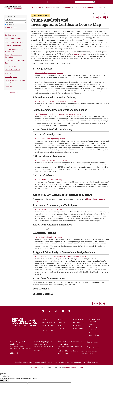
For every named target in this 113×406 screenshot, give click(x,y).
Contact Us (45, 319)
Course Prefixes (10, 66)
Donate (60, 319)
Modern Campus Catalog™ (74, 367)
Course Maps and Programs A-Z (15, 62)
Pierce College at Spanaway (90, 347)
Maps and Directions (48, 322)
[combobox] (92, 13)
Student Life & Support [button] (84, 7)
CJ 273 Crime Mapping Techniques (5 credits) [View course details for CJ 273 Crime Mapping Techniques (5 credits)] (52, 160)
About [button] (101, 7)
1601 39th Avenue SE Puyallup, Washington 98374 (43, 345)
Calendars (61, 328)
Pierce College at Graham (89, 342)
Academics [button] (67, 7)
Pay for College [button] (52, 7)
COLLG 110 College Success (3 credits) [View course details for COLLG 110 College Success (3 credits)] (49, 73)
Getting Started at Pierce (14, 42)
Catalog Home (10, 35)
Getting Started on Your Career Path (13, 56)
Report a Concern (79, 322)
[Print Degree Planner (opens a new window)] (93, 17)
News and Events (47, 330)
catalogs (34, 367)
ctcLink (44, 2)
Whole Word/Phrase (12, 25)
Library (60, 325)
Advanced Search (11, 27)
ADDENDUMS (10, 73)
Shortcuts (35, 2)
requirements (79, 54)
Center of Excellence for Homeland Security (89, 353)
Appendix (8, 86)
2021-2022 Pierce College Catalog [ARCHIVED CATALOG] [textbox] (91, 13)
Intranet (71, 2)
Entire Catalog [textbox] (9, 19)
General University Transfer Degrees (15, 81)
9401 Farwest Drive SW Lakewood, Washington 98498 (20, 347)
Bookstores (61, 322)
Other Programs (11, 77)
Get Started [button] (36, 7)
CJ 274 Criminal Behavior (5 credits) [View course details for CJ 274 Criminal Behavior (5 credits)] (48, 180)
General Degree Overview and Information (14, 50)
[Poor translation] (6, 380)
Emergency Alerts (79, 319)
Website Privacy (94, 330)
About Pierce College (13, 38)
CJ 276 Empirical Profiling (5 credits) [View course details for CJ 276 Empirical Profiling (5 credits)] (48, 237)
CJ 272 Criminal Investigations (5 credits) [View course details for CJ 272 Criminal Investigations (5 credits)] (50, 139)
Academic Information (13, 45)
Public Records (78, 325)
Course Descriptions (12, 70)
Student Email (61, 2)
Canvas (51, 2)
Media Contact (78, 328)
